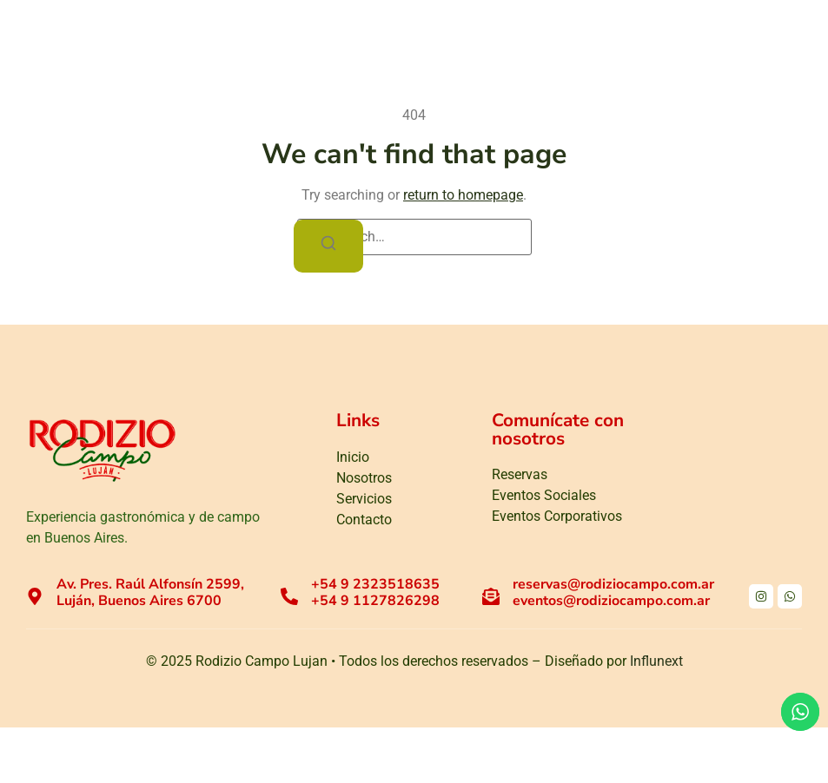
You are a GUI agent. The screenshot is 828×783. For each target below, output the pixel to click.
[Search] (328, 246)
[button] (784, 45)
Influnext (656, 661)
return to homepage (463, 195)
